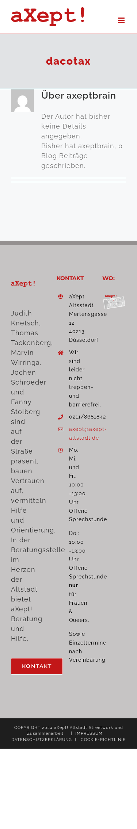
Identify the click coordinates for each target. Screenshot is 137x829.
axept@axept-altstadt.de (74, 433)
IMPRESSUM (89, 733)
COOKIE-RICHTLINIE (103, 739)
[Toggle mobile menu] (122, 20)
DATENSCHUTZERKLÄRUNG (41, 739)
